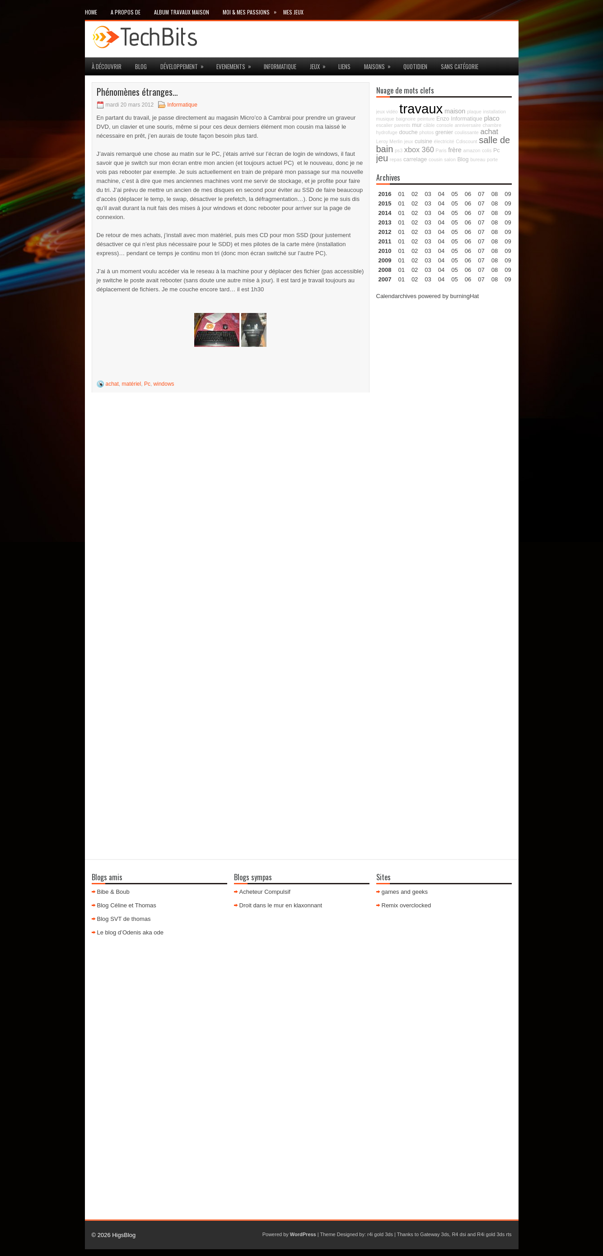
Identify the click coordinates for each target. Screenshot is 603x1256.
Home (91, 12)
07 (481, 213)
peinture (426, 118)
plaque (474, 111)
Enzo (442, 119)
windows (164, 384)
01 (401, 194)
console (444, 125)
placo (491, 118)
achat (112, 384)
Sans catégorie (459, 66)
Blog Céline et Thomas (126, 905)
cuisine (423, 141)
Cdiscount (466, 141)
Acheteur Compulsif (264, 891)
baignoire (406, 118)
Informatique (280, 66)
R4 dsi (459, 1234)
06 (468, 213)
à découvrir (107, 66)
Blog (141, 66)
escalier (384, 125)
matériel (131, 384)
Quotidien (415, 66)
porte (492, 159)
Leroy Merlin (389, 141)
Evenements (236, 64)
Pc (147, 384)
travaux (421, 108)
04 (441, 194)
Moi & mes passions (253, 10)
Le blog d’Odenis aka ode (130, 932)
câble (429, 125)
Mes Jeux (293, 12)
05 (454, 222)
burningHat (464, 296)
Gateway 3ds (434, 1234)
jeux (321, 64)
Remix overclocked (406, 905)
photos (426, 132)
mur (417, 125)
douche (408, 132)
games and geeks (405, 891)
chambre (491, 125)
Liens (344, 66)
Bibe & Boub (113, 891)
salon (449, 159)
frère (455, 150)
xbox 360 (419, 149)
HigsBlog (124, 1235)
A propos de (125, 12)
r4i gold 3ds (380, 1234)
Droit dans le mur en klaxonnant (281, 905)
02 (414, 194)
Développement (185, 64)
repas (396, 159)
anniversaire (468, 125)
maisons (380, 64)
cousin (436, 159)
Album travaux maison (181, 12)
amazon (471, 150)
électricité (444, 141)
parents (402, 125)
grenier (444, 132)
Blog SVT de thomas (124, 918)
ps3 (398, 150)
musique (385, 118)
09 (508, 203)
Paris (440, 150)
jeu (382, 158)
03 (428, 194)
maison (454, 111)
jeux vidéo (387, 111)
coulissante (466, 132)
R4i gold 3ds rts (494, 1234)
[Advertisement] (444, 443)
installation (494, 111)
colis (486, 150)
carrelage (415, 159)
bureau (477, 159)
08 (494, 213)
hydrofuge (386, 132)
